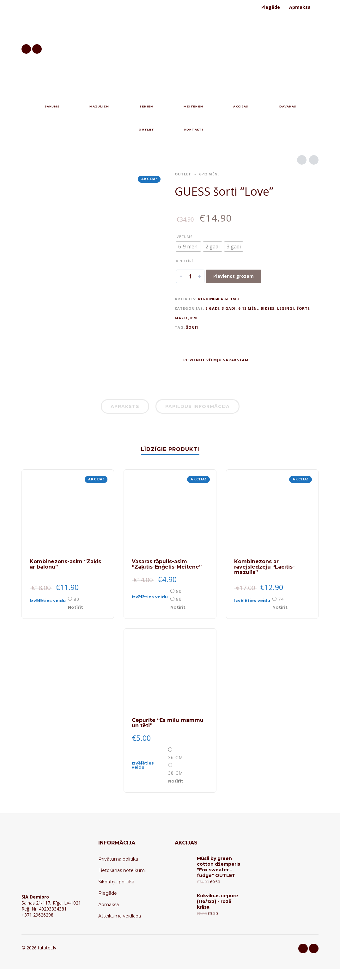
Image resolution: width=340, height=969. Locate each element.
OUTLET (183, 174)
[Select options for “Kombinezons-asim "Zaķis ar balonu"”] (48, 603)
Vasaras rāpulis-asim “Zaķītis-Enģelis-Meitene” (167, 564)
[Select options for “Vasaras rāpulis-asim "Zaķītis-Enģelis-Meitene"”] (150, 599)
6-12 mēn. (209, 174)
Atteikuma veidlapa (119, 916)
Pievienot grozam (233, 276)
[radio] (188, 246)
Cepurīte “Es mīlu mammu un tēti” (167, 722)
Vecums (184, 236)
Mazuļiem (186, 317)
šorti (192, 327)
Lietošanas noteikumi (122, 870)
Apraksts (125, 406)
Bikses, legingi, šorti (285, 308)
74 (281, 599)
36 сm (175, 757)
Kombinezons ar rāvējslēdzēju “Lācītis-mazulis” (264, 566)
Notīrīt (75, 607)
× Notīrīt (186, 261)
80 (76, 599)
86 (179, 599)
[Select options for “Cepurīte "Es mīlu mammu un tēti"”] (149, 765)
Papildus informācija (197, 406)
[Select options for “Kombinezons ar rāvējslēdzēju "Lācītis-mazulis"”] (252, 603)
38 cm (175, 773)
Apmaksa (300, 7)
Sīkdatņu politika (116, 882)
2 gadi (212, 308)
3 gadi (229, 308)
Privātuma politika (118, 859)
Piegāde (270, 7)
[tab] (125, 407)
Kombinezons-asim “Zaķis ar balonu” (65, 564)
